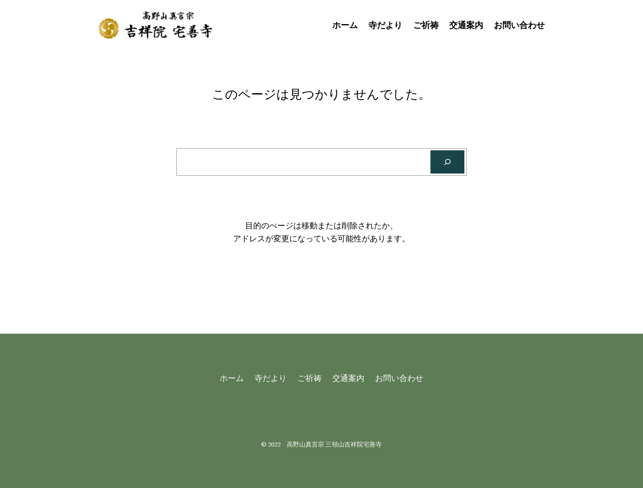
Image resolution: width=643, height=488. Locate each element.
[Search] (447, 162)
